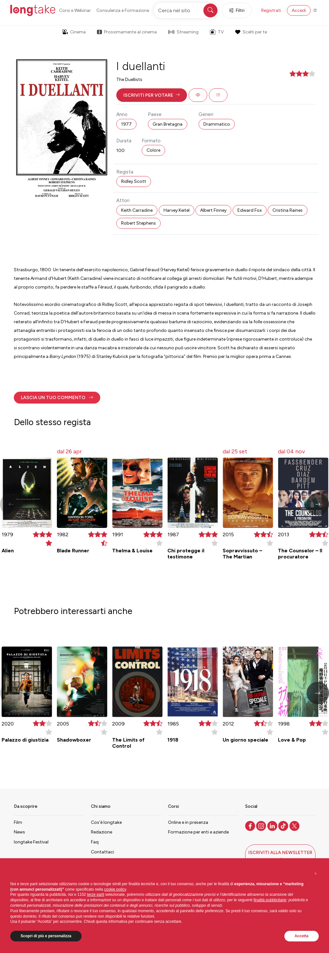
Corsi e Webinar (75, 10)
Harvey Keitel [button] (177, 210)
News (19, 832)
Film (18, 822)
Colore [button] (153, 150)
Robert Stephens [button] (138, 223)
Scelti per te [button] (251, 32)
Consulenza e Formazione (122, 10)
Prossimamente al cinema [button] (127, 32)
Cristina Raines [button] (287, 210)
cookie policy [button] (115, 889)
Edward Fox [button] (249, 210)
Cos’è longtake (106, 822)
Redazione (101, 832)
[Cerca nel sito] (186, 10)
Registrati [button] (271, 10)
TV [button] (217, 32)
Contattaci (102, 852)
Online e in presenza (188, 822)
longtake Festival (31, 842)
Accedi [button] (299, 10)
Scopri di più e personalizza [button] (46, 936)
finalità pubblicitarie (269, 900)
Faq (95, 842)
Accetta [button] (301, 936)
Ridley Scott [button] (133, 181)
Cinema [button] (74, 32)
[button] (151, 95)
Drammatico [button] (216, 124)
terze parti (95, 894)
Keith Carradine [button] (137, 210)
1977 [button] (126, 124)
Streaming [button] (183, 32)
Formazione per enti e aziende (198, 832)
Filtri (237, 10)
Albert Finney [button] (213, 210)
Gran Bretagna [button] (167, 124)
